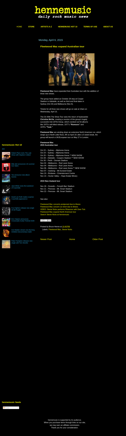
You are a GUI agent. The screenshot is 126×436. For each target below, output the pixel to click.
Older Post (97, 239)
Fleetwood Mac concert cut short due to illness (59, 207)
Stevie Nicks (67, 229)
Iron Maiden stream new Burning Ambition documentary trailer (23, 231)
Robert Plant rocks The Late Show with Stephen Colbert (21, 154)
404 (3, 149)
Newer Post (46, 239)
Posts (6, 408)
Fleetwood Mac (55, 229)
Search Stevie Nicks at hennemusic (54, 215)
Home (72, 239)
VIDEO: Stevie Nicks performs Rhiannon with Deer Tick (62, 209)
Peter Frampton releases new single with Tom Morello (22, 242)
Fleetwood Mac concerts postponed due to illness (60, 204)
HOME (19, 27)
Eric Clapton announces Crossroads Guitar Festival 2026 (22, 220)
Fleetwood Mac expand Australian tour (62, 46)
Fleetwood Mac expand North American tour (58, 212)
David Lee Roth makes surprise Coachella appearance (22, 198)
